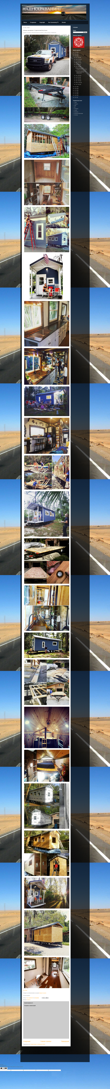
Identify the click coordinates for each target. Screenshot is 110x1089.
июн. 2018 (78, 75)
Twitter (75, 102)
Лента (25, 22)
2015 (75, 90)
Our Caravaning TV (53, 22)
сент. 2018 (78, 62)
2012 (75, 95)
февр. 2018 (78, 82)
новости (28, 999)
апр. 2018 (78, 79)
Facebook (76, 111)
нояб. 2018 (78, 59)
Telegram (76, 104)
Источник (25, 990)
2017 (75, 86)
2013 (75, 93)
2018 (75, 55)
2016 (75, 88)
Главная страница (45, 1041)
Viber (75, 105)
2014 (75, 92)
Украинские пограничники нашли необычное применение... (80, 72)
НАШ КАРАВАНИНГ (42, 9)
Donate (64, 22)
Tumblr (75, 110)
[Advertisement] (77, 138)
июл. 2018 (78, 66)
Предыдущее (65, 1041)
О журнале (33, 22)
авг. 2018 (78, 64)
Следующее (26, 1041)
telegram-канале (42, 993)
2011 (75, 97)
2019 (75, 54)
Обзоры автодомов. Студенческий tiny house (81, 68)
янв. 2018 (78, 84)
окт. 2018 (78, 61)
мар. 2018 (78, 80)
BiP (75, 107)
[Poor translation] (5, 1068)
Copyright (42, 22)
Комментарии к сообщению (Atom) (38, 1044)
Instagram (76, 108)
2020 (75, 52)
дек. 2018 (78, 57)
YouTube (76, 115)
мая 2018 (78, 77)
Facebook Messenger (78, 113)
